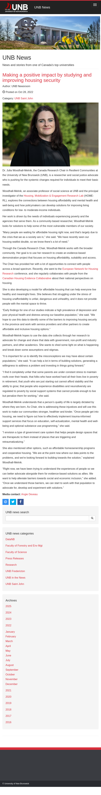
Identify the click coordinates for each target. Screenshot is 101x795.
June (8, 655)
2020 (8, 696)
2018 (8, 709)
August (10, 665)
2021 (8, 690)
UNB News (42, 7)
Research (11, 564)
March (9, 641)
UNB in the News (15, 577)
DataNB (10, 539)
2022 (8, 625)
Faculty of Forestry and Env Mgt (24, 545)
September (12, 669)
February (11, 636)
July (8, 660)
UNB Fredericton (15, 571)
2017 (8, 716)
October (10, 674)
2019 (8, 703)
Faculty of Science (16, 552)
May (8, 650)
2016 (8, 722)
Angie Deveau (29, 494)
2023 (8, 619)
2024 (8, 612)
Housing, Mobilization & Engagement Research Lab (53, 195)
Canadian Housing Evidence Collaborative (26, 278)
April (8, 646)
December (12, 684)
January (10, 631)
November (12, 679)
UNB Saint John (23, 98)
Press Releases (15, 558)
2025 (8, 606)
